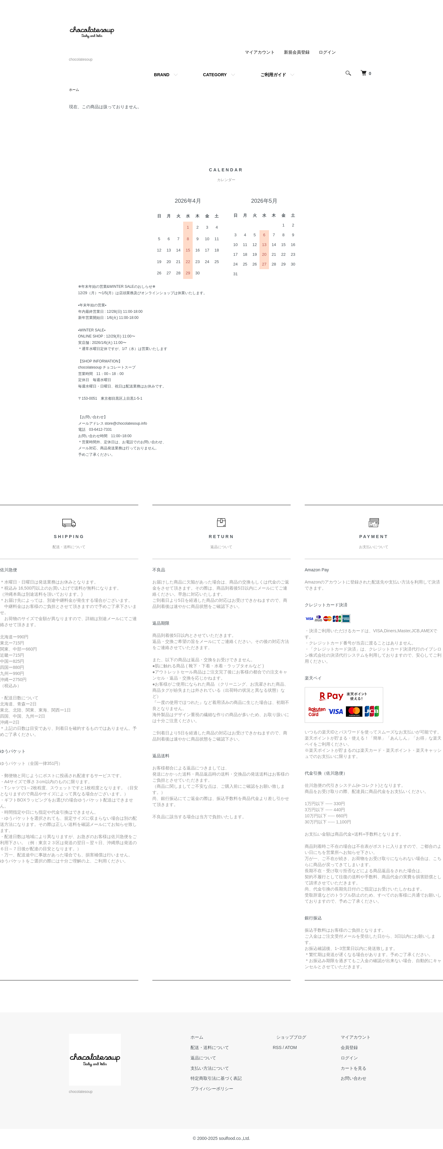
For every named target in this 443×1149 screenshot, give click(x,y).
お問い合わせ (357, 1078)
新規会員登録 (297, 52)
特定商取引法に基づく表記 (234, 1078)
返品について (221, 1058)
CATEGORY (215, 74)
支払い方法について (227, 1068)
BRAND (161, 74)
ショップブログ (302, 1037)
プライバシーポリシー (229, 1089)
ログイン (327, 52)
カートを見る (357, 1068)
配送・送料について (227, 1048)
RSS (291, 1048)
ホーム (74, 90)
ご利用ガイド (273, 74)
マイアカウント (260, 52)
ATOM (305, 1048)
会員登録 (352, 1048)
